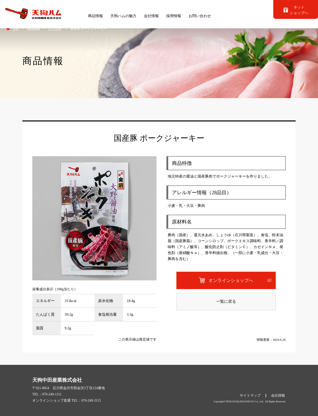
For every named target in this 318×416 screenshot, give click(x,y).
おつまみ (54, 29)
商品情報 (33, 29)
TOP (16, 29)
